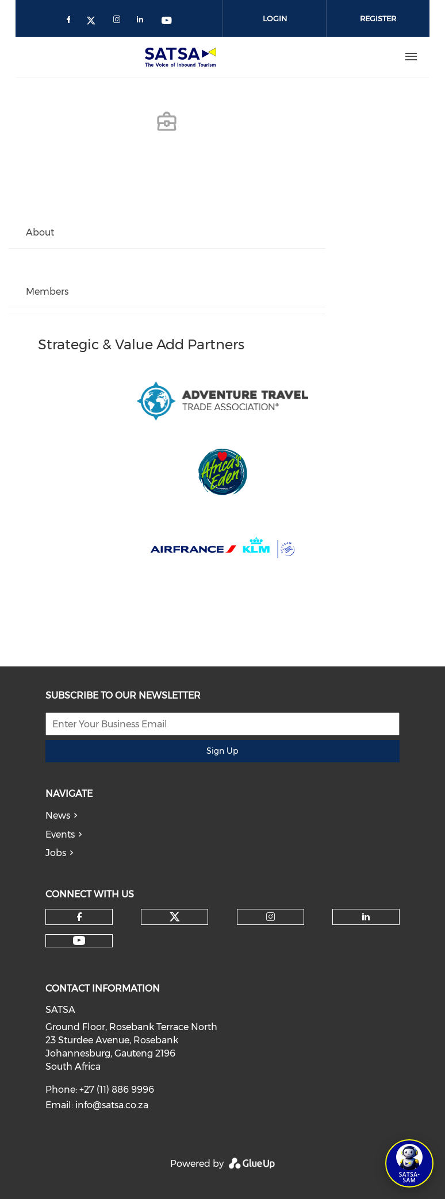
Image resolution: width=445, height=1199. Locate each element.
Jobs (55, 852)
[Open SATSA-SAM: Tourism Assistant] (409, 1163)
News (57, 815)
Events (60, 834)
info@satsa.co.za (111, 1105)
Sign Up (222, 751)
